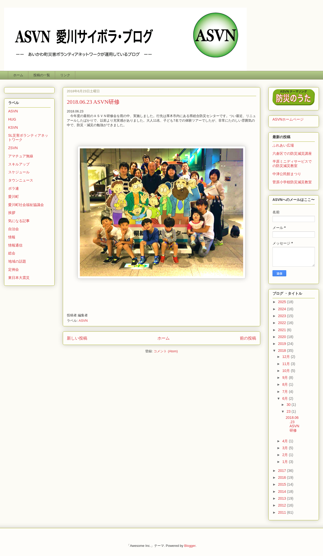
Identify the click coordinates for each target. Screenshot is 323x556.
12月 (286, 357)
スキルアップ (19, 164)
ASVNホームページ (288, 119)
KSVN (13, 127)
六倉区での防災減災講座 (292, 153)
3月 (285, 448)
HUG (12, 119)
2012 (282, 505)
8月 (285, 384)
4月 (285, 441)
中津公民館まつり (286, 174)
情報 (11, 237)
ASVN (83, 320)
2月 (285, 455)
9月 (285, 378)
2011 (282, 512)
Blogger (189, 546)
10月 (286, 371)
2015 (282, 484)
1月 (285, 462)
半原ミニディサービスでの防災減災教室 (292, 163)
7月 (285, 392)
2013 (282, 498)
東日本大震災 (19, 278)
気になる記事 (19, 221)
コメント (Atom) (166, 351)
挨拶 (11, 213)
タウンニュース (20, 180)
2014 (282, 491)
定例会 (13, 269)
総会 (11, 253)
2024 (282, 309)
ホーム (18, 75)
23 (289, 411)
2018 (282, 350)
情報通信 (15, 245)
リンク (65, 75)
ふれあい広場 (283, 145)
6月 (285, 398)
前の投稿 (248, 338)
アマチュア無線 (20, 156)
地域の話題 (17, 261)
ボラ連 (13, 188)
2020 (282, 337)
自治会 (13, 229)
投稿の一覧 (41, 75)
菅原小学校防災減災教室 (292, 182)
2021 (282, 330)
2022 (282, 323)
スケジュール (19, 172)
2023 (282, 316)
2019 (282, 344)
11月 (286, 364)
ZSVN (13, 148)
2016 (282, 477)
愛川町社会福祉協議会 (26, 205)
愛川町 (13, 197)
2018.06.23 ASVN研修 (93, 102)
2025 (282, 302)
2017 (282, 471)
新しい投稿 (77, 338)
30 (289, 405)
